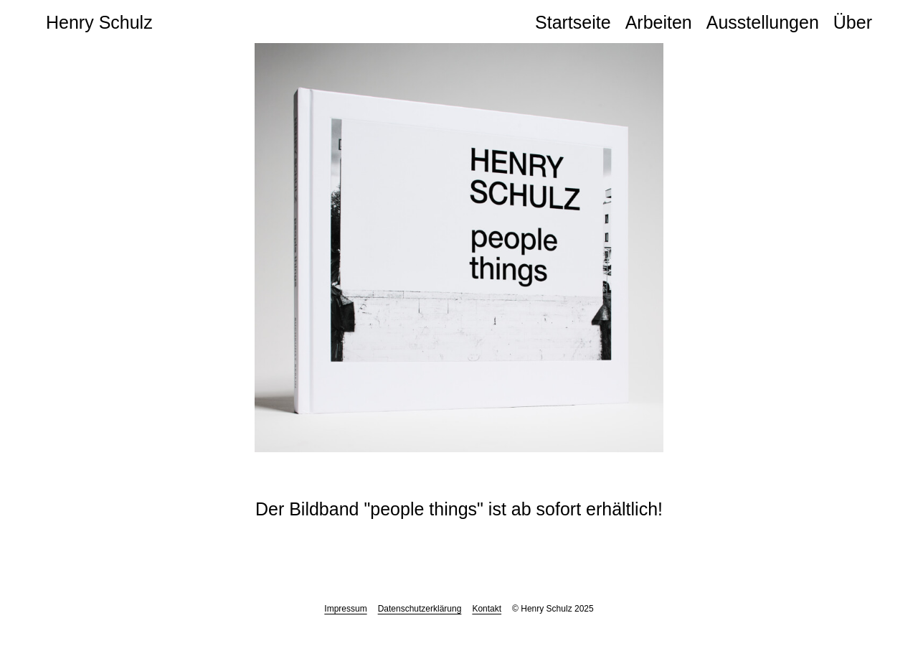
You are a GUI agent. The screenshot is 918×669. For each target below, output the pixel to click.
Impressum (345, 609)
